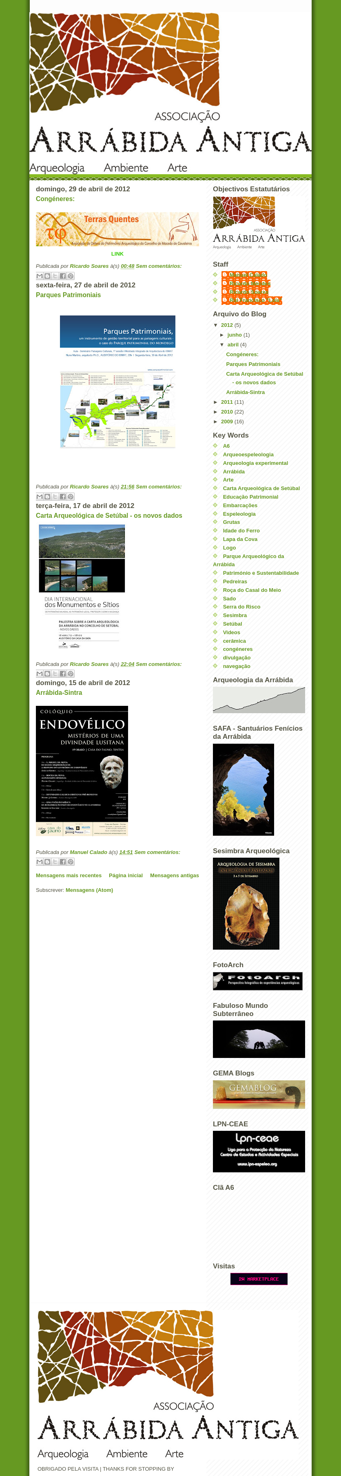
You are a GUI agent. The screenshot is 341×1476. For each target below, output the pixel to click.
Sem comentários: (159, 266)
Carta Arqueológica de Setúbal (261, 488)
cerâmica (234, 641)
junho (236, 335)
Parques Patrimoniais (68, 294)
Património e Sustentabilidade (261, 573)
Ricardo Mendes (250, 283)
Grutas (231, 522)
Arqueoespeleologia (248, 454)
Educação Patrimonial (251, 497)
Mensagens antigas (174, 875)
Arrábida (234, 472)
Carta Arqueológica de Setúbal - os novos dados (109, 515)
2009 (228, 421)
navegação (236, 666)
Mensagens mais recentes (69, 875)
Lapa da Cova (240, 539)
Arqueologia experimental (255, 463)
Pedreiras (235, 581)
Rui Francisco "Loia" (256, 300)
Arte (228, 480)
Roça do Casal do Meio (252, 590)
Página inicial (126, 875)
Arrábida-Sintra (59, 692)
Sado (229, 599)
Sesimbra (235, 615)
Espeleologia (239, 514)
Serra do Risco (242, 607)
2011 (228, 402)
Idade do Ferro (241, 531)
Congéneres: (55, 198)
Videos (231, 632)
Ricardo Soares (249, 292)
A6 (226, 446)
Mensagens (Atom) (89, 890)
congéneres (238, 649)
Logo (229, 548)
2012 (228, 325)
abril (234, 345)
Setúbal (232, 624)
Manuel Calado (248, 275)
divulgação (237, 658)
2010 (228, 412)
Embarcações (240, 505)
